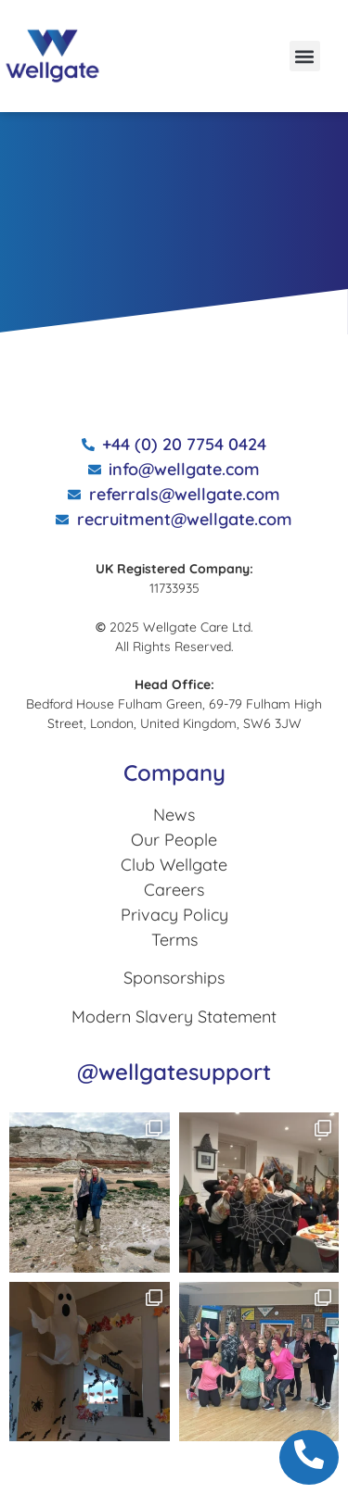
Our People (174, 839)
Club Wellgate (174, 864)
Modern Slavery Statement (174, 1016)
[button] (305, 56)
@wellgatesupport (174, 1072)
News (174, 814)
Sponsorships (174, 977)
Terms (174, 939)
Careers (174, 889)
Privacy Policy (174, 914)
